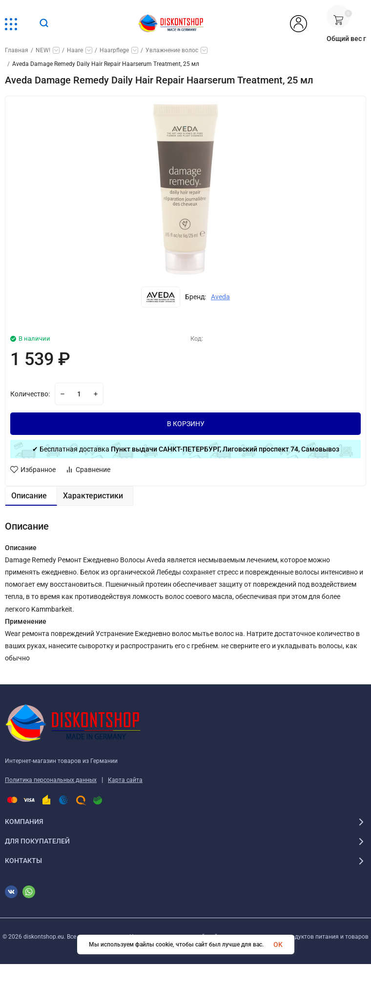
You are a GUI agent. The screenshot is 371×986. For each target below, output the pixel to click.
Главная (16, 50)
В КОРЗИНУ (186, 424)
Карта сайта (125, 780)
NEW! (43, 50)
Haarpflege (114, 50)
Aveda (220, 296)
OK (278, 944)
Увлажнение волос (171, 50)
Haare (75, 50)
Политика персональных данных (51, 780)
